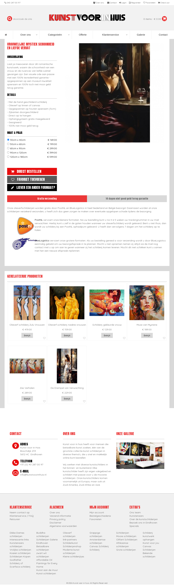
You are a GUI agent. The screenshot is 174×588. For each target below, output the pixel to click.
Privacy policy (57, 519)
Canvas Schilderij (99, 546)
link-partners (70, 539)
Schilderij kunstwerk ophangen (148, 536)
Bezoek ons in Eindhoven (143, 522)
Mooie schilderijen (126, 536)
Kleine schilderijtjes (73, 556)
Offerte (82, 34)
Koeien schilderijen (20, 553)
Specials (134, 526)
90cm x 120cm (32, 152)
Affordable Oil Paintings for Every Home (46, 563)
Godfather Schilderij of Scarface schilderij (20, 563)
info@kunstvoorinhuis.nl (33, 474)
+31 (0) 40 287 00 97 (31, 464)
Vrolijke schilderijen (20, 549)
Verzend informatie (60, 515)
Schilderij (95, 549)
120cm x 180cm (32, 157)
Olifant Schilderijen (126, 539)
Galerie (140, 34)
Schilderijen (122, 532)
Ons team (135, 512)
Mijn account (97, 512)
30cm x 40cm (32, 140)
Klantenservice (114, 34)
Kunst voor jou (151, 542)
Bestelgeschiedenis (100, 515)
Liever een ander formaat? (32, 187)
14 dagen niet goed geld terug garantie (127, 198)
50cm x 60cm (32, 144)
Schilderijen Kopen (20, 556)
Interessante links (19, 539)
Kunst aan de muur (47, 570)
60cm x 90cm (32, 148)
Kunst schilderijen (46, 573)
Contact (163, 34)
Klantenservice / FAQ (22, 515)
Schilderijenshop (72, 546)
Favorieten (95, 519)
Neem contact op (20, 512)
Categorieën (59, 34)
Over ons (28, 34)
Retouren (15, 519)
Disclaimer (55, 522)
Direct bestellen (25, 171)
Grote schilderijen (126, 549)
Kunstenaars (136, 515)
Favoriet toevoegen (27, 179)
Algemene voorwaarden (63, 526)
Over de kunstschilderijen (143, 519)
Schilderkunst (70, 542)
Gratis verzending (47, 198)
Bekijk (27, 335)
